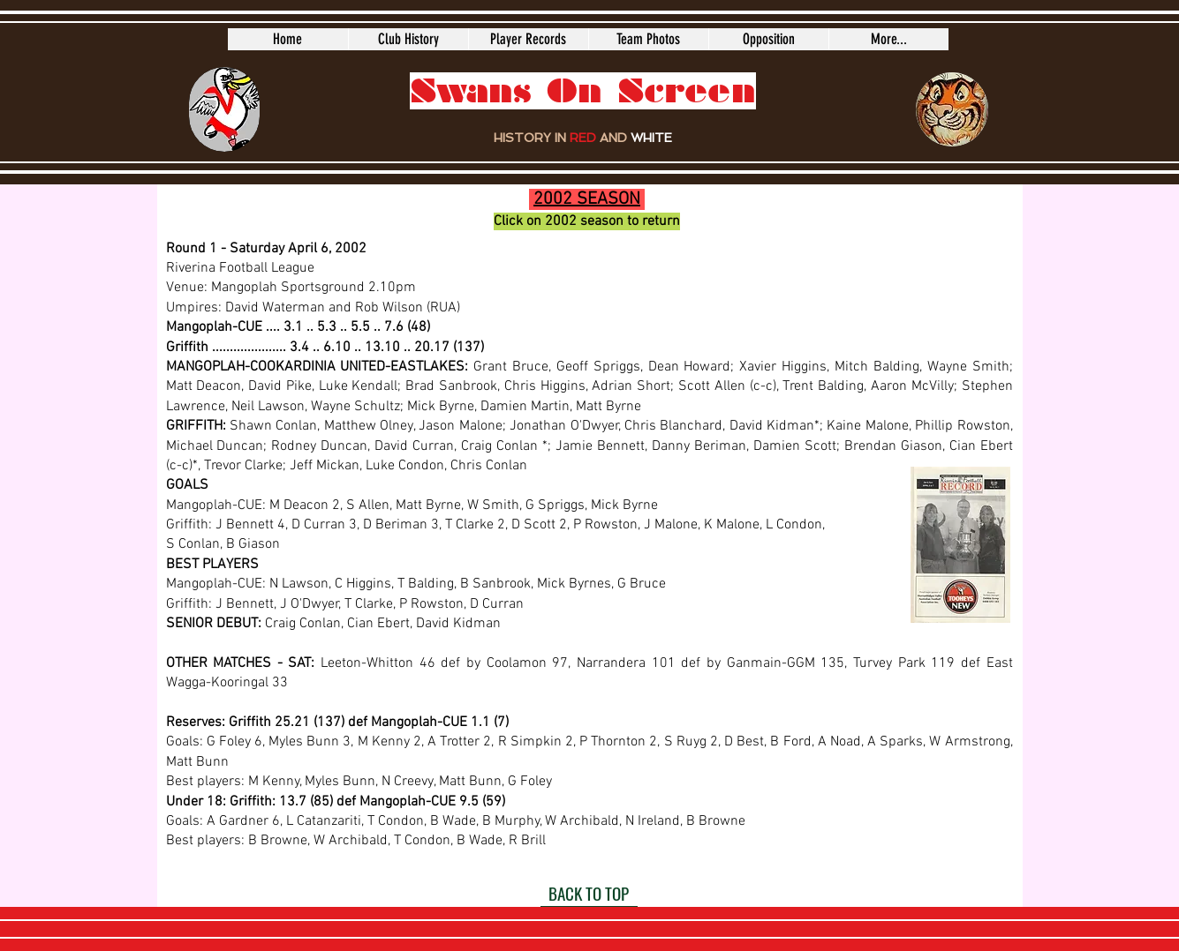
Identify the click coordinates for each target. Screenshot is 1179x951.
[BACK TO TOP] (589, 893)
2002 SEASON (586, 199)
